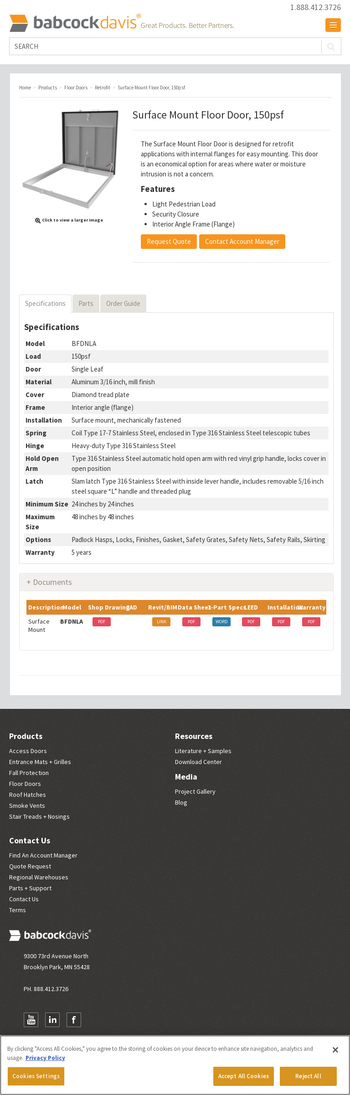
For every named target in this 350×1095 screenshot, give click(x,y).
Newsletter (95, 1019)
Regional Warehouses (38, 877)
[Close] (335, 1050)
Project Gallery (195, 791)
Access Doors (28, 751)
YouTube (31, 1019)
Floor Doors (25, 784)
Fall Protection (29, 773)
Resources (193, 736)
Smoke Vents (27, 805)
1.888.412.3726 (315, 7)
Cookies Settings (36, 1076)
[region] (175, 1065)
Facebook (74, 1019)
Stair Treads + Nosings (39, 816)
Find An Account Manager (43, 855)
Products (25, 736)
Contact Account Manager (242, 241)
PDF (101, 622)
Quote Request (30, 866)
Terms (17, 910)
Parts (85, 303)
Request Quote (169, 241)
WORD (221, 622)
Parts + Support (30, 888)
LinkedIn (52, 1019)
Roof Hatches (27, 794)
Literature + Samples (203, 751)
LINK (161, 622)
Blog (181, 802)
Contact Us (29, 840)
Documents (52, 582)
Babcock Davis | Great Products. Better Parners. (121, 23)
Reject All (308, 1076)
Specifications (45, 303)
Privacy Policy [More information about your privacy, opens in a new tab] (45, 1058)
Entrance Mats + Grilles (40, 762)
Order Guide (123, 303)
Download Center (198, 762)
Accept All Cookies (243, 1076)
